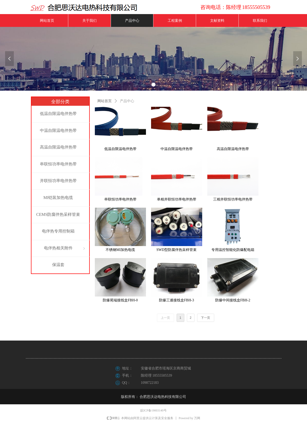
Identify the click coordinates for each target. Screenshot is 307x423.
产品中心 (127, 101)
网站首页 (104, 101)
